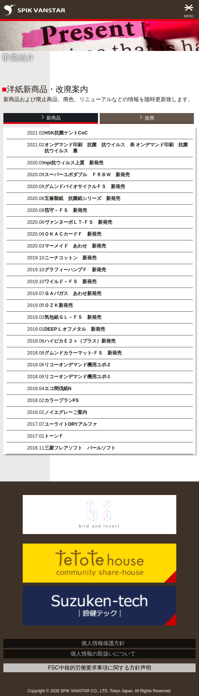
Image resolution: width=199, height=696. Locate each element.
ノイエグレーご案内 (65, 412)
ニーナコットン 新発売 (70, 257)
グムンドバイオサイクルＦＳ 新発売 (84, 186)
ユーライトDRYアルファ (70, 424)
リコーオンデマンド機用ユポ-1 (77, 376)
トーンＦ (53, 436)
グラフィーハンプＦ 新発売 (75, 269)
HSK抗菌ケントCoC (66, 132)
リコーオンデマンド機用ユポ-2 (77, 364)
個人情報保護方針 (103, 643)
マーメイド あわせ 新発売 (75, 246)
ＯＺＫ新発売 (58, 305)
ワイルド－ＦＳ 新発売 (70, 281)
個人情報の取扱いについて (103, 654)
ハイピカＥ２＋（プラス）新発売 (80, 341)
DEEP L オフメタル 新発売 (74, 329)
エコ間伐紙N (58, 388)
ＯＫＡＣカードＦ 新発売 (72, 234)
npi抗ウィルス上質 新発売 (74, 162)
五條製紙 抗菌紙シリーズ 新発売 (82, 198)
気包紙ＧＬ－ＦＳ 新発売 (72, 317)
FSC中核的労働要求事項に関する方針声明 (99, 668)
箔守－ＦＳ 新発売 (65, 210)
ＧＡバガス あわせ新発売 (72, 293)
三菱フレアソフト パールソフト (80, 448)
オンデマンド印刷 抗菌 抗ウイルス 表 (89, 144)
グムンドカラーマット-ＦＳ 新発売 (83, 352)
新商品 (51, 117)
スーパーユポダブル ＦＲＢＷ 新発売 (87, 174)
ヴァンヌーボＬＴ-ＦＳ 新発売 (78, 222)
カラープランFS (61, 400)
